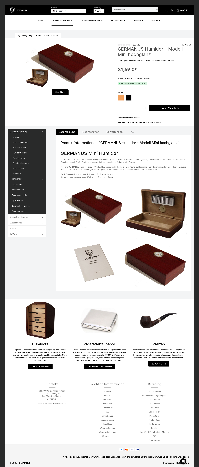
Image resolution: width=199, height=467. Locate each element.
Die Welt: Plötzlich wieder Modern (154, 432)
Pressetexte (155, 416)
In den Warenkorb (170, 108)
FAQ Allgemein (155, 391)
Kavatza (154, 428)
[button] (42, 131)
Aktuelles (107, 391)
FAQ (154, 436)
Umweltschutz (107, 416)
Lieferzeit (107, 400)
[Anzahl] (133, 108)
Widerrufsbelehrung (107, 432)
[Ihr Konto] (172, 10)
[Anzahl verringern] (121, 108)
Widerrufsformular (107, 428)
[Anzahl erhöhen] (145, 108)
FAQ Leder (154, 408)
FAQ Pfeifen (155, 400)
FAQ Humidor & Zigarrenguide (154, 395)
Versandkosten (107, 420)
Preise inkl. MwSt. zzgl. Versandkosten (134, 78)
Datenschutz (107, 408)
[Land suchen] (135, 9)
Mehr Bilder (60, 92)
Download (158, 122)
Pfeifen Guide (154, 420)
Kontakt (107, 395)
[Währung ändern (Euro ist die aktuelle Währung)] (99, 11)
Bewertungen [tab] (114, 131)
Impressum (107, 404)
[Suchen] (166, 10)
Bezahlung (107, 424)
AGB (107, 412)
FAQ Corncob (154, 404)
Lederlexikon (154, 412)
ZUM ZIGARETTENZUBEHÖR (99, 366)
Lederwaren (155, 424)
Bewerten (137, 45)
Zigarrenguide (155, 440)
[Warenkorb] (182, 10)
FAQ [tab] (132, 131)
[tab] (67, 132)
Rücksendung (107, 436)
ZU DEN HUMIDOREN (40, 366)
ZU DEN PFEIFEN (159, 364)
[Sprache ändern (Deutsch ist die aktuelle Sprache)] (68, 11)
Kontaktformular (59, 403)
